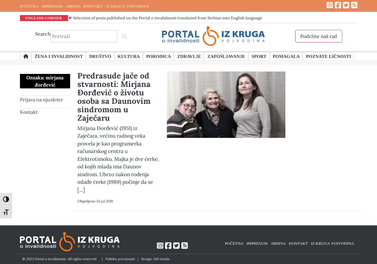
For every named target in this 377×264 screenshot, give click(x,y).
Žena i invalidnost (59, 56)
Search (43, 34)
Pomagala (286, 56)
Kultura (129, 56)
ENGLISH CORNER (43, 18)
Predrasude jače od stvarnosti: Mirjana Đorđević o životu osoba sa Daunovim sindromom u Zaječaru (114, 97)
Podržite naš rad (318, 36)
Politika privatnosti (120, 259)
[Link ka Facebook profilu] (338, 5)
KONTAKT (93, 6)
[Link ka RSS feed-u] (354, 5)
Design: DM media (155, 259)
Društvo (100, 56)
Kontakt (29, 112)
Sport (259, 56)
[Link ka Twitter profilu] (346, 5)
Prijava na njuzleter (41, 100)
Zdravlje (189, 56)
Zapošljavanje (226, 56)
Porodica (158, 56)
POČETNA (29, 6)
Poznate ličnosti (328, 56)
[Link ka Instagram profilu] (330, 5)
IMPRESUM (52, 6)
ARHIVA (73, 6)
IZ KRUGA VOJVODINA (127, 6)
